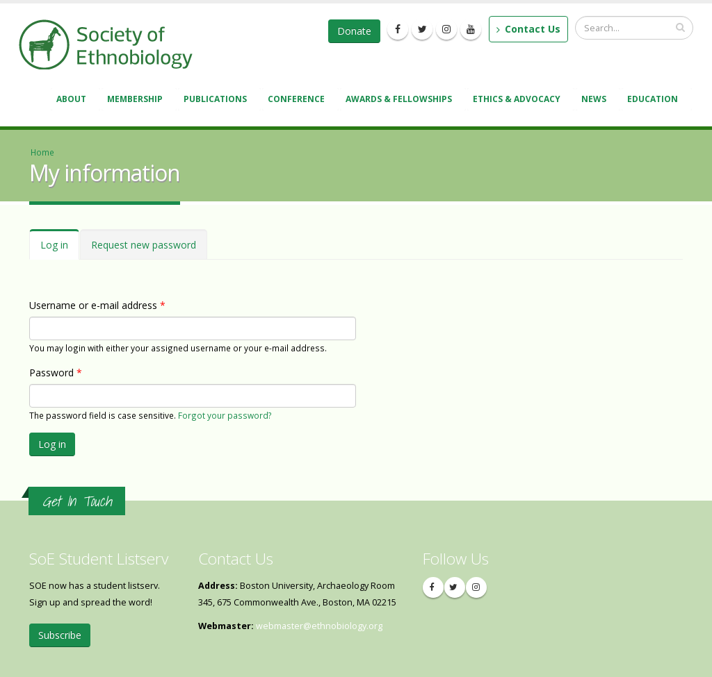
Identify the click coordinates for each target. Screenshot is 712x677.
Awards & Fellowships (401, 100)
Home (42, 152)
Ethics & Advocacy (518, 100)
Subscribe (59, 635)
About (73, 100)
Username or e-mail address (97, 305)
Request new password (143, 244)
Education (655, 100)
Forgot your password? (225, 415)
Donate (354, 30)
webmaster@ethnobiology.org (319, 626)
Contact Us (528, 28)
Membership (137, 100)
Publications (217, 100)
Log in (59, 249)
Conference (298, 100)
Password (55, 372)
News (596, 100)
